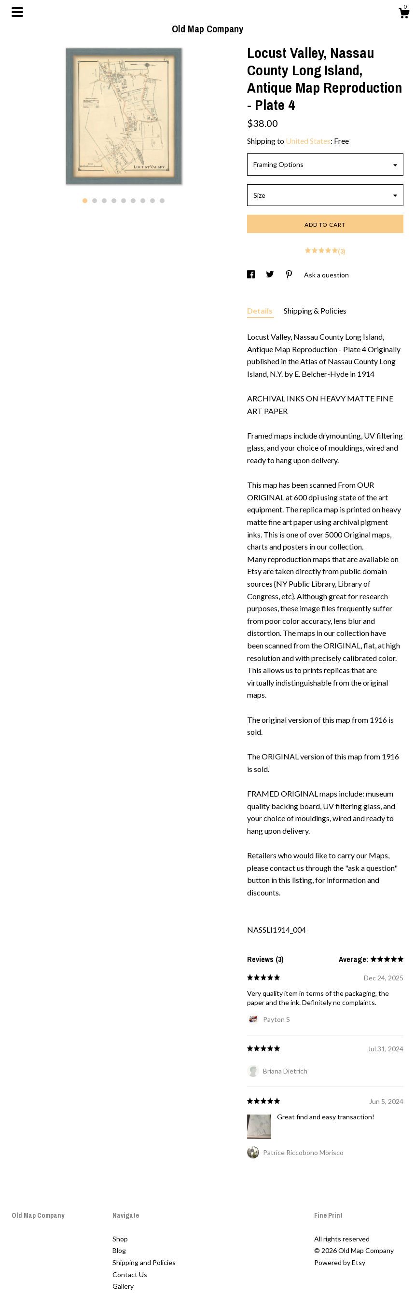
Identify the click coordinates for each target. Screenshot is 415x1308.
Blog (119, 1250)
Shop (120, 1239)
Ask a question (326, 275)
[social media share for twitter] (271, 275)
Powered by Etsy (339, 1262)
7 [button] (142, 200)
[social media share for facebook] (251, 275)
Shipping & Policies (315, 310)
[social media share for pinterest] (289, 275)
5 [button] (123, 200)
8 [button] (152, 200)
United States (308, 140)
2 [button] (94, 200)
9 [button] (162, 200)
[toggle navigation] (17, 12)
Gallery (123, 1286)
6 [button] (133, 200)
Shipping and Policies (144, 1262)
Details (260, 310)
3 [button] (104, 200)
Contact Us (129, 1274)
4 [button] (113, 200)
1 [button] (85, 200)
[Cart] (404, 14)
